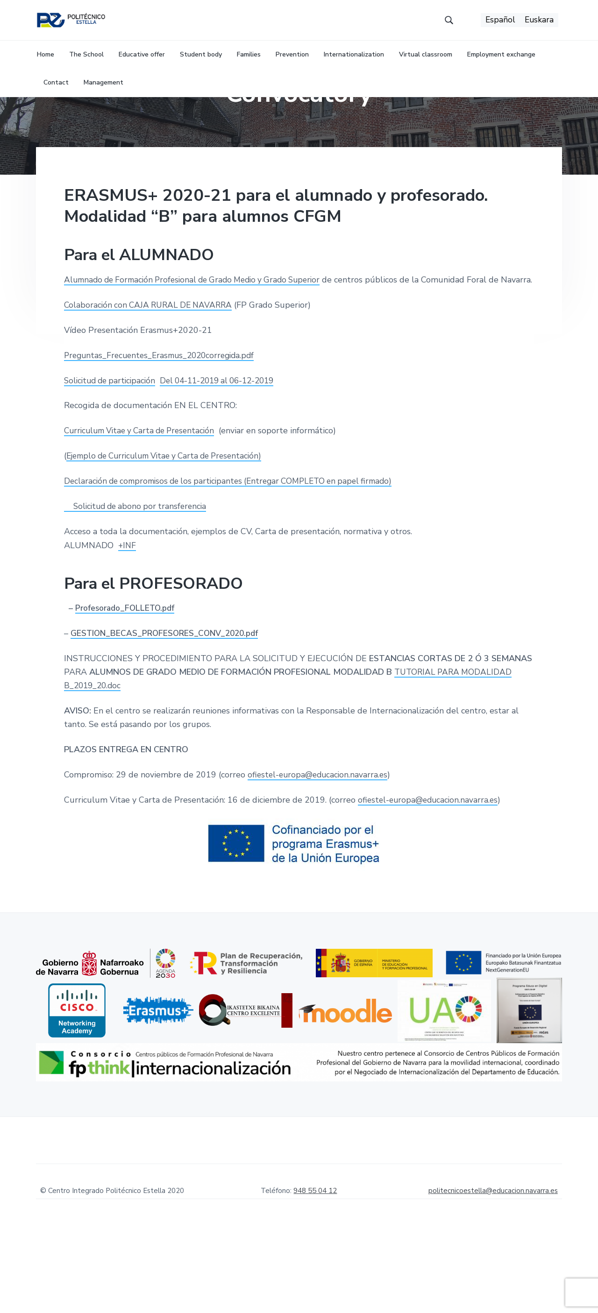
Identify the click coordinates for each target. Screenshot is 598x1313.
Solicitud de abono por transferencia (139, 582)
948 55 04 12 (315, 1267)
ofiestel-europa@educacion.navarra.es (320, 851)
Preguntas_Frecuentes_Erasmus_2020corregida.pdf (163, 431)
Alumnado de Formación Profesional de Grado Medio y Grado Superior (199, 342)
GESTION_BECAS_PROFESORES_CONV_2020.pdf (168, 709)
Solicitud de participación (112, 456)
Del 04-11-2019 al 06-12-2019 (226, 456)
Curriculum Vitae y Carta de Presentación (144, 507)
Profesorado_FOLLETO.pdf (127, 684)
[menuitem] (499, 23)
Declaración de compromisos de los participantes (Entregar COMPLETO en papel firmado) (236, 557)
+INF (127, 621)
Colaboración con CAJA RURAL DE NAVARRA (151, 381)
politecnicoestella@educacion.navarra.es (493, 1267)
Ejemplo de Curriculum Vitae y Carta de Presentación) (170, 532)
